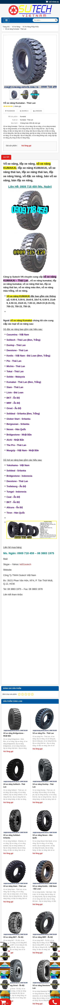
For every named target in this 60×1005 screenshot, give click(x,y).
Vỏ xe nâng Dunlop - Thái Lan (43, 785)
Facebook (10, 111)
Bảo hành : (14, 123)
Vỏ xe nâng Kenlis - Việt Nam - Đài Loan (45, 887)
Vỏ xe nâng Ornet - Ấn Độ (13, 985)
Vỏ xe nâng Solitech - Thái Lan (14, 785)
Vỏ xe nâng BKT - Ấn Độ (13, 937)
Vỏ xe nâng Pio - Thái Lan (43, 733)
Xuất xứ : (15, 120)
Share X (24, 111)
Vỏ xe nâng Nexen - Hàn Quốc (42, 836)
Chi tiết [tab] (6, 157)
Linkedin (37, 111)
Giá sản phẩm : (12, 146)
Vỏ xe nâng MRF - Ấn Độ (43, 937)
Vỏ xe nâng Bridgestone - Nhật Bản (13, 734)
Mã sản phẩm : (13, 116)
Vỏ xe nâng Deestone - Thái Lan (44, 986)
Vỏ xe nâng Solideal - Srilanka (12, 836)
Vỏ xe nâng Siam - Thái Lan (14, 886)
